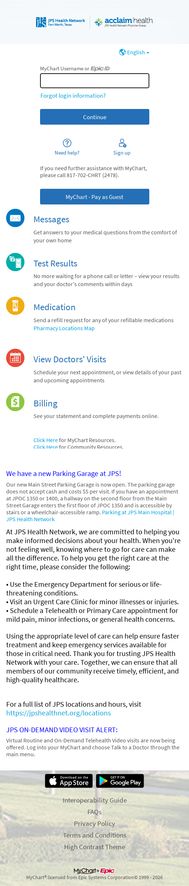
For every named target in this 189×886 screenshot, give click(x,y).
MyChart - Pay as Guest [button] (94, 197)
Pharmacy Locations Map (64, 328)
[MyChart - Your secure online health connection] (94, 22)
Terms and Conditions (94, 835)
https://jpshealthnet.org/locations (58, 713)
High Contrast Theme (94, 846)
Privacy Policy (94, 823)
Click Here (46, 440)
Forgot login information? (73, 95)
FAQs (94, 811)
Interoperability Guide (95, 800)
